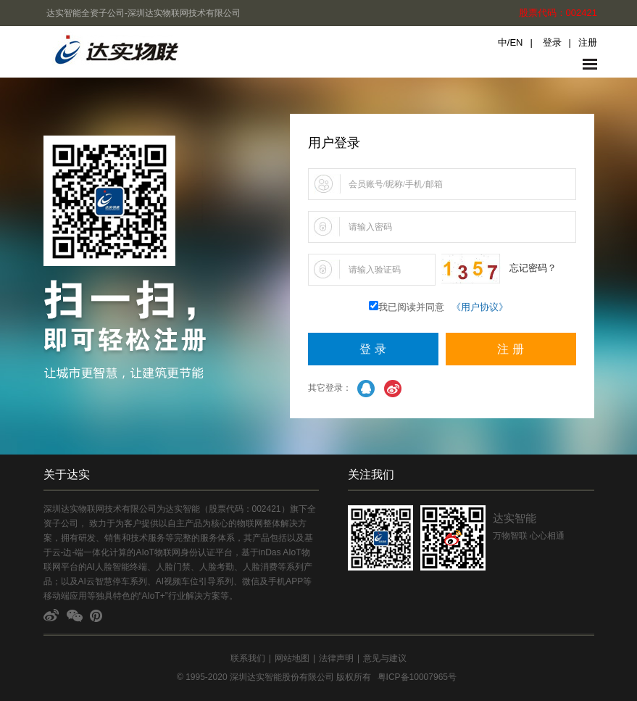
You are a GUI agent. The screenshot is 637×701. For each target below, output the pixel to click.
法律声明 (336, 658)
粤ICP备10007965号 (417, 677)
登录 (552, 42)
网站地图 (292, 658)
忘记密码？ (533, 267)
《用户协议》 (479, 307)
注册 (587, 42)
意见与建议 (385, 658)
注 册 (510, 349)
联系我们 (247, 658)
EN (515, 42)
